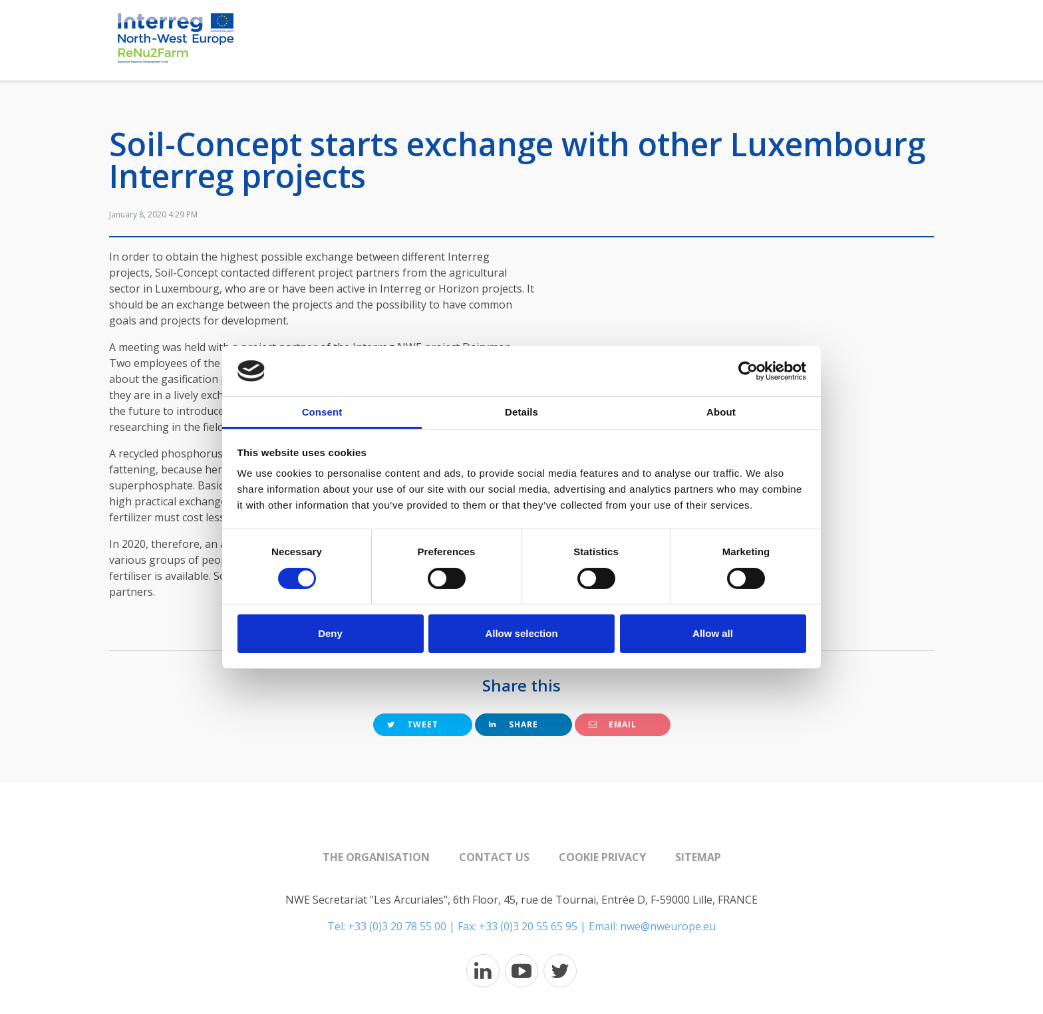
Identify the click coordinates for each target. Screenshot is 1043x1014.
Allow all (712, 633)
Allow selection (521, 633)
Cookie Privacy (602, 857)
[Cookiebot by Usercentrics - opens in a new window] (748, 371)
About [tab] (721, 412)
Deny (330, 633)
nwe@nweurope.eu (668, 926)
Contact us (494, 857)
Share (513, 724)
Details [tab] (521, 412)
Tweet (412, 724)
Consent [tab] (322, 412)
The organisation (376, 857)
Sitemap (698, 857)
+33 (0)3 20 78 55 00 (397, 926)
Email (613, 724)
